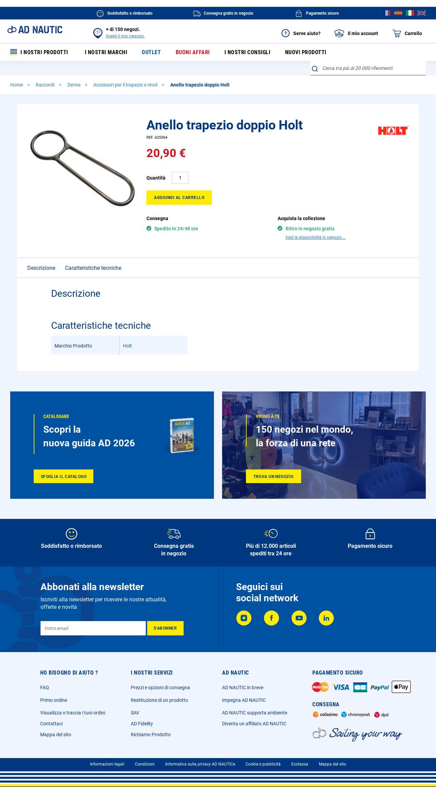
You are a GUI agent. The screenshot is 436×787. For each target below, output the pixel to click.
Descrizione (41, 256)
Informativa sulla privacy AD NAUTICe (200, 759)
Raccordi (46, 85)
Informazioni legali (107, 759)
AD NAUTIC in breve (242, 682)
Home (17, 85)
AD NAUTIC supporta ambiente (254, 707)
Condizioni (145, 759)
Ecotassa (299, 759)
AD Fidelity (142, 718)
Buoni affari (193, 52)
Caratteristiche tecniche (93, 256)
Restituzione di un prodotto (159, 695)
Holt (127, 334)
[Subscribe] (165, 623)
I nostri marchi (106, 52)
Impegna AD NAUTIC (244, 695)
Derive (74, 85)
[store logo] (35, 29)
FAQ (44, 682)
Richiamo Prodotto (151, 729)
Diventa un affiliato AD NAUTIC (254, 718)
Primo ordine (53, 695)
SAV (135, 707)
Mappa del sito (55, 729)
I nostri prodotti (39, 52)
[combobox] (368, 68)
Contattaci (51, 718)
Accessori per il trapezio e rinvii (125, 85)
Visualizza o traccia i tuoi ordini (72, 707)
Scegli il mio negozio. (125, 36)
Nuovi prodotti (305, 52)
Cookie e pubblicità (263, 759)
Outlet (151, 52)
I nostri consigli (247, 52)
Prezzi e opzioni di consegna (160, 682)
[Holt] (393, 143)
